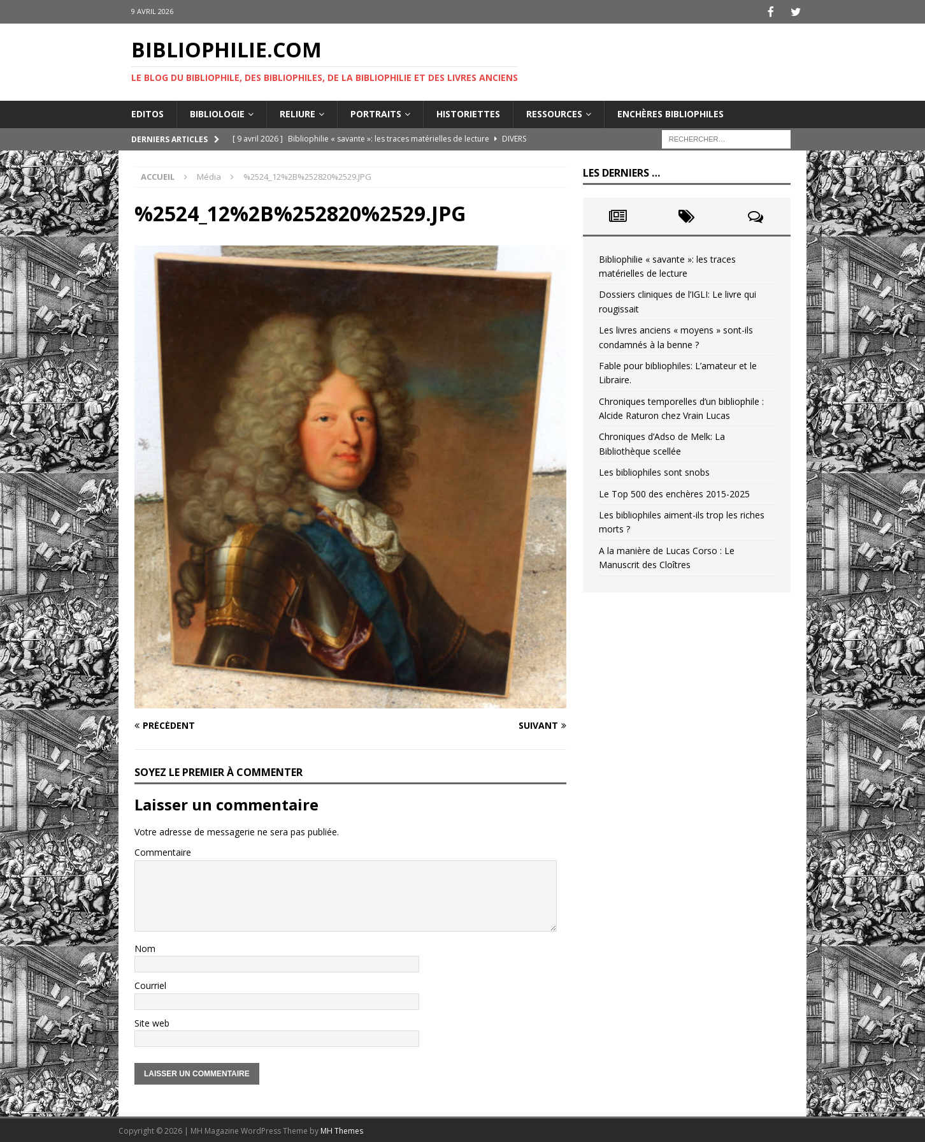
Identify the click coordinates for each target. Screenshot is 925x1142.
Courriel (150, 984)
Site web (151, 1022)
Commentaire (162, 851)
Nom (144, 947)
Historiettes (468, 112)
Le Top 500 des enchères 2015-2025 (674, 493)
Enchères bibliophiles (670, 112)
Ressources (554, 112)
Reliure (297, 112)
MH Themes (341, 1129)
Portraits (375, 112)
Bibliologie (217, 112)
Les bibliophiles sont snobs (654, 471)
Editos (147, 112)
